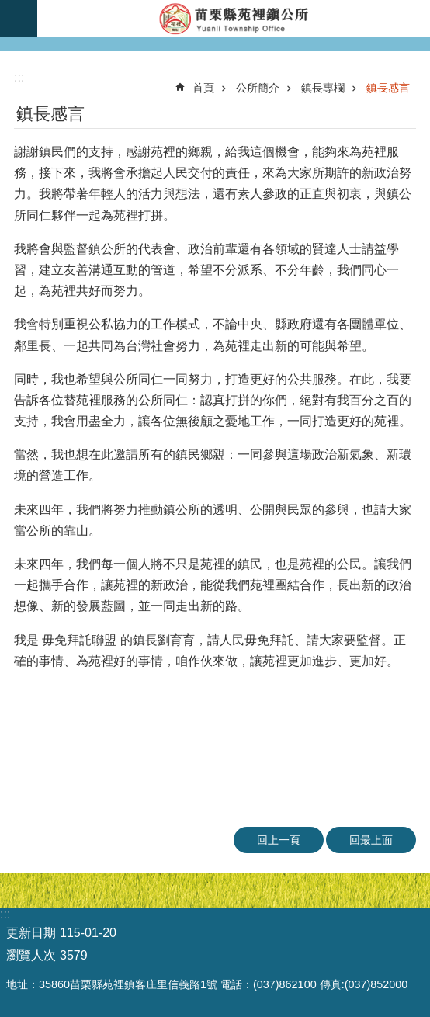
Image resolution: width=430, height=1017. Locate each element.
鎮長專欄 (323, 88)
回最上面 (371, 840)
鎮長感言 (388, 88)
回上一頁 (278, 840)
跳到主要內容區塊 (8, 8)
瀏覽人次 (31, 955)
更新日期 (31, 932)
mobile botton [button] (18, 18)
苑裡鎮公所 (233, 18)
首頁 (203, 88)
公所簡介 (257, 88)
